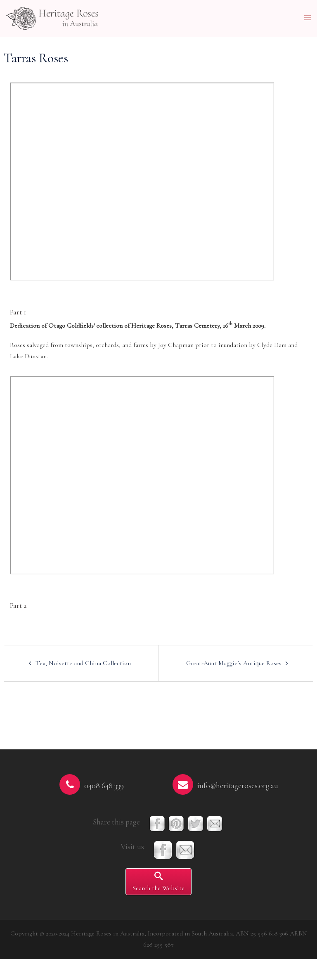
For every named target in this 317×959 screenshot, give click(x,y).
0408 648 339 (104, 786)
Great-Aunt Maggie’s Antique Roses (234, 663)
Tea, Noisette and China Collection (83, 663)
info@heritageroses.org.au (237, 786)
